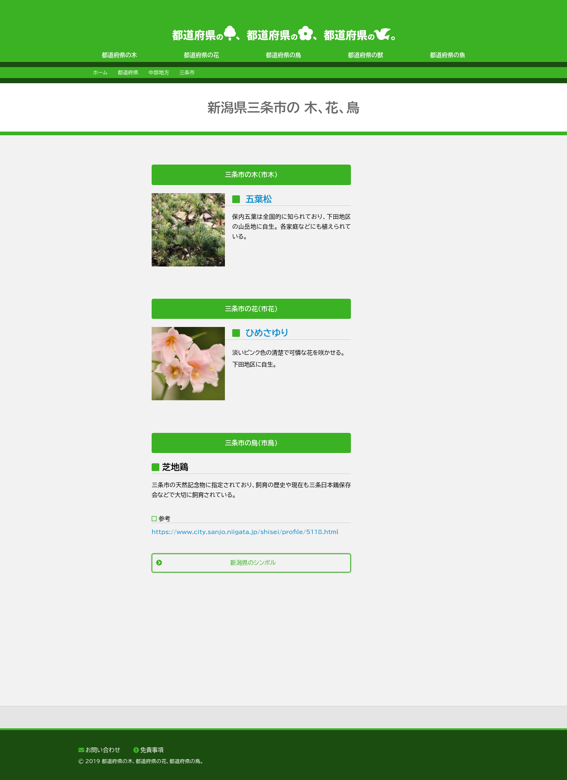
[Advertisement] (107, 275)
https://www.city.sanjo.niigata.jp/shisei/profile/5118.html (245, 532)
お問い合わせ (102, 750)
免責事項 (152, 750)
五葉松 (258, 199)
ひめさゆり (267, 332)
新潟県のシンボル (253, 563)
